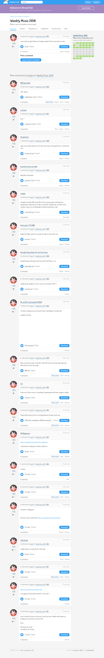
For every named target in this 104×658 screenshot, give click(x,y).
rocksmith (66, 217)
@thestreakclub (90, 650)
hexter (61, 532)
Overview (24, 29)
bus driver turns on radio (30, 166)
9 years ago (66, 82)
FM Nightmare (25, 433)
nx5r (62, 102)
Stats (70, 29)
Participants (34, 29)
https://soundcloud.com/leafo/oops (31, 590)
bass (57, 129)
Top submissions (60, 29)
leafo (31, 36)
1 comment (23, 158)
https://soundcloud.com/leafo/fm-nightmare (34, 442)
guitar (57, 102)
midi (62, 52)
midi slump (24, 540)
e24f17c (81, 650)
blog (32, 650)
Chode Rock (24, 137)
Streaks (12, 16)
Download (64, 47)
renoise (67, 52)
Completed (26, 16)
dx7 (62, 376)
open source (76, 650)
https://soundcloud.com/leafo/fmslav (49, 518)
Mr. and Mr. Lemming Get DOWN (32, 302)
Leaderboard (48, 29)
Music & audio (18, 16)
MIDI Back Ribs (25, 83)
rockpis (23, 193)
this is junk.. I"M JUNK (28, 225)
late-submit (50, 102)
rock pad (23, 110)
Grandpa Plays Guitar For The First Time (36, 252)
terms (22, 650)
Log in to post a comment (30, 60)
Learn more (86, 8)
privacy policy (27, 650)
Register (96, 2)
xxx (21, 383)
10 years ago (66, 36)
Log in (88, 2)
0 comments (24, 52)
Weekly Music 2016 (23, 20)
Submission (13, 29)
